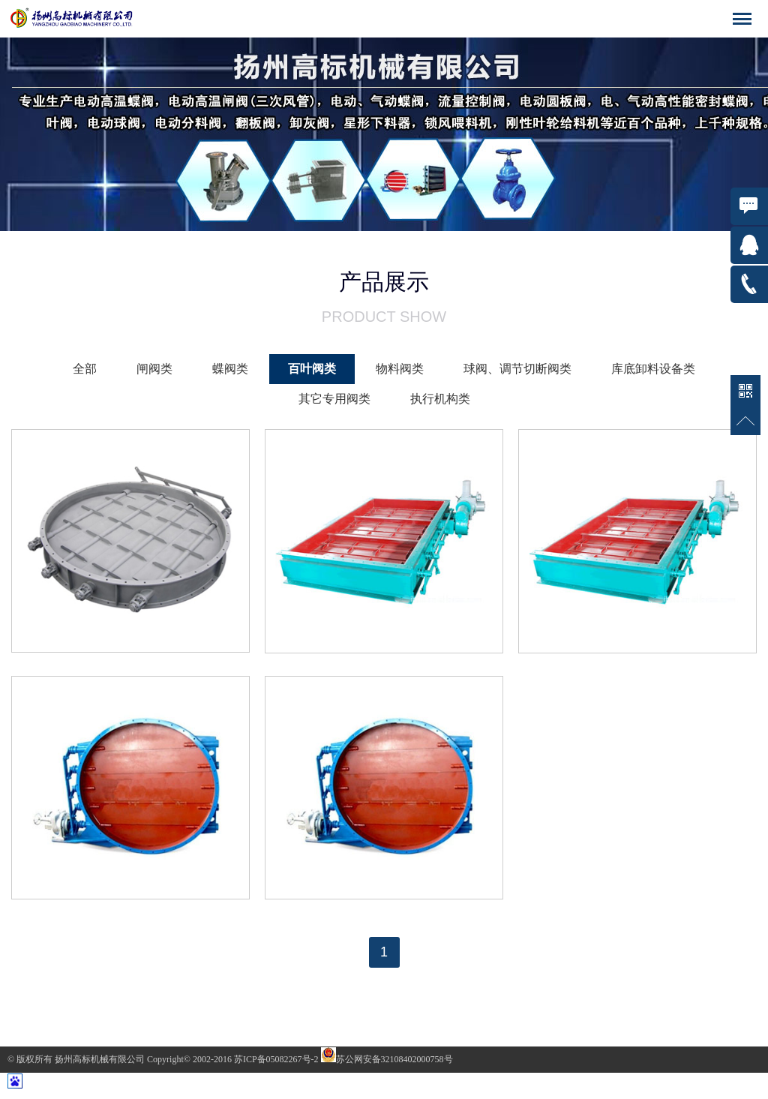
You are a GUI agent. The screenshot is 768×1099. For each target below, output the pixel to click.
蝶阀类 (230, 368)
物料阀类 (400, 368)
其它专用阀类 (334, 398)
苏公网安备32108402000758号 (387, 1059)
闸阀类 (154, 368)
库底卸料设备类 (653, 368)
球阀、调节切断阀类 (518, 368)
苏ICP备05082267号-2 (277, 1059)
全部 (85, 368)
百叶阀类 (312, 368)
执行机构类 (440, 398)
